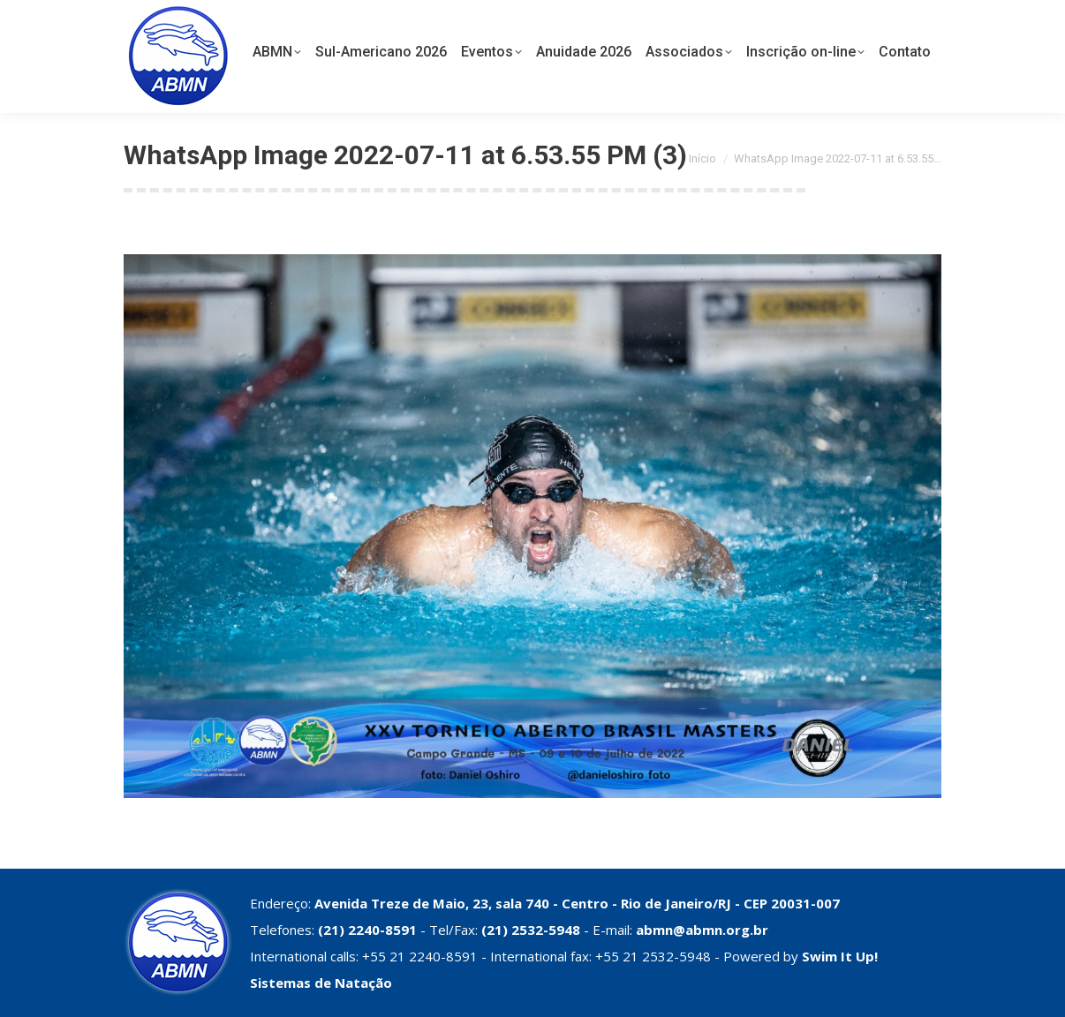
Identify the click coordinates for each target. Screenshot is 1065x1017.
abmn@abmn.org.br (702, 929)
